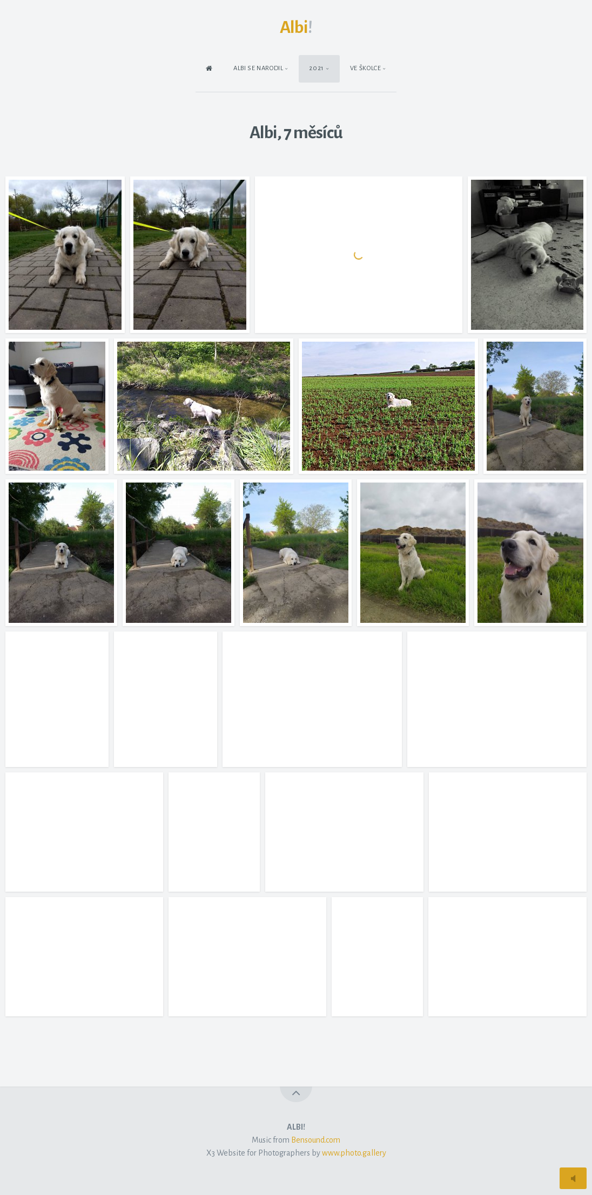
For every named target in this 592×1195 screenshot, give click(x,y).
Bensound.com (315, 1140)
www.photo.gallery (354, 1153)
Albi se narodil (258, 68)
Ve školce (365, 68)
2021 (316, 68)
